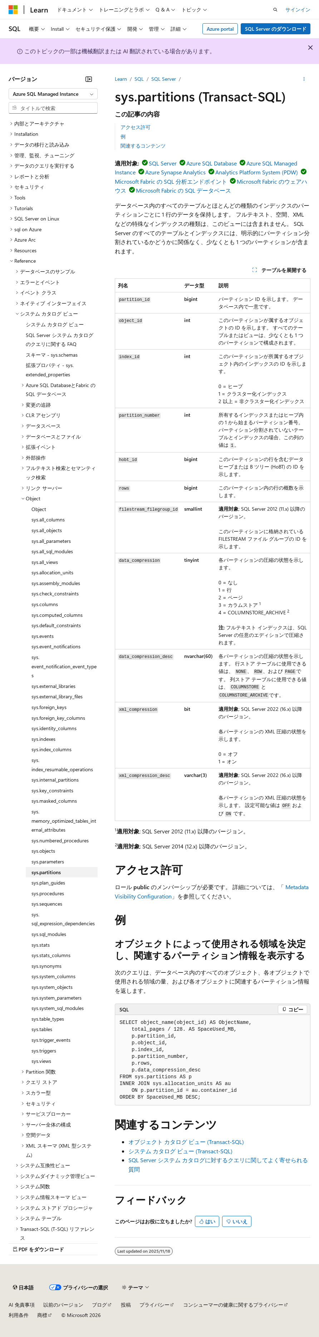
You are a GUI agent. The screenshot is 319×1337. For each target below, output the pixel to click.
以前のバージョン (63, 1304)
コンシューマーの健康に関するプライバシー (233, 1304)
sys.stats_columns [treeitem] (50, 955)
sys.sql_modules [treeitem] (48, 934)
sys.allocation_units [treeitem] (52, 572)
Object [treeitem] (38, 509)
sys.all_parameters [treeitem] (51, 541)
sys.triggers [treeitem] (43, 1050)
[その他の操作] (304, 79)
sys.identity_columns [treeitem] (54, 728)
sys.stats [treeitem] (40, 944)
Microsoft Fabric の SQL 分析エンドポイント (171, 181)
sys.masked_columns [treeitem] (54, 800)
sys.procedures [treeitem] (47, 893)
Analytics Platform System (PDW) (256, 172)
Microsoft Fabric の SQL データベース (183, 190)
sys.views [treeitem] (41, 1061)
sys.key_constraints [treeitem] (52, 790)
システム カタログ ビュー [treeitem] (55, 324)
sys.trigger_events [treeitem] (50, 1039)
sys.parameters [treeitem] (47, 861)
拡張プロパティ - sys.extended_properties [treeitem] (50, 370)
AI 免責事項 (22, 1304)
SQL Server (163, 78)
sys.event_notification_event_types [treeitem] (64, 666)
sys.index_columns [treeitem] (51, 749)
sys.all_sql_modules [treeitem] (52, 551)
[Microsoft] (13, 9)
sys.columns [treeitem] (44, 604)
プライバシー (154, 1304)
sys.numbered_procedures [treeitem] (60, 840)
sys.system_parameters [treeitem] (56, 997)
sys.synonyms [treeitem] (46, 965)
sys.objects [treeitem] (43, 850)
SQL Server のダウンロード (275, 28)
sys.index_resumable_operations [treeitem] (62, 765)
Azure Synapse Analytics (175, 172)
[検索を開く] (275, 9)
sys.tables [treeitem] (41, 1029)
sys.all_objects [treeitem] (46, 530)
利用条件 (19, 1315)
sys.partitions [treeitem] (46, 872)
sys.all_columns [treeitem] (48, 519)
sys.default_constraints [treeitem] (56, 625)
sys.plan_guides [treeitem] (48, 882)
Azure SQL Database (211, 163)
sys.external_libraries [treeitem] (53, 686)
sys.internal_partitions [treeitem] (55, 779)
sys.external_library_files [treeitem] (57, 696)
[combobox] (53, 94)
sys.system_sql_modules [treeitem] (57, 1008)
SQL (139, 78)
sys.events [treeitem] (42, 636)
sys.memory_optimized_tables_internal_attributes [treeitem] (63, 820)
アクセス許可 (136, 127)
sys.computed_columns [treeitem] (57, 614)
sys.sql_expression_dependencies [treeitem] (63, 919)
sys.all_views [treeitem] (44, 562)
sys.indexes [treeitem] (43, 739)
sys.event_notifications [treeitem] (55, 646)
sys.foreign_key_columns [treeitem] (58, 717)
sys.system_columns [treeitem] (53, 976)
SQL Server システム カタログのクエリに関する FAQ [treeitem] (59, 340)
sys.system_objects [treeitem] (52, 987)
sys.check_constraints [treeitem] (55, 593)
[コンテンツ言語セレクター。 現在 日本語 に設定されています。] (23, 1287)
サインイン (297, 9)
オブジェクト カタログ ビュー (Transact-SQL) (186, 1141)
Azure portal (220, 28)
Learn (121, 78)
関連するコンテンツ (143, 145)
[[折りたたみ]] (89, 79)
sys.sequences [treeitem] (46, 903)
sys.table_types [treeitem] (47, 1018)
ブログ (99, 1304)
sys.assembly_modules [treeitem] (55, 583)
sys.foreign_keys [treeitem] (49, 707)
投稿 (126, 1304)
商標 (42, 1315)
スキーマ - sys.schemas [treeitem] (52, 354)
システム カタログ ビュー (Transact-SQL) (180, 1151)
